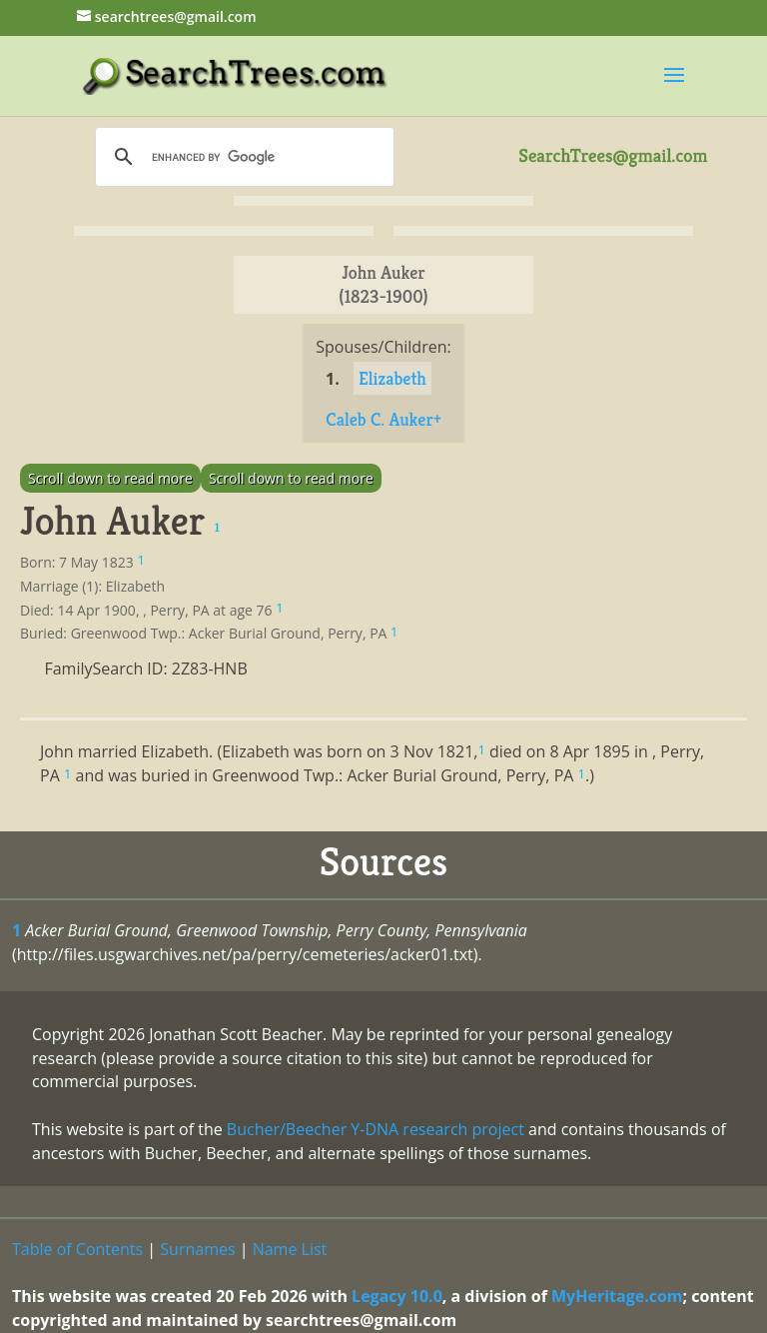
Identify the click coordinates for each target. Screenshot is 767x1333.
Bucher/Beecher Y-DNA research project (375, 1129)
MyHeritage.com (617, 1296)
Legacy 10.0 (397, 1296)
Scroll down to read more (110, 478)
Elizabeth (392, 378)
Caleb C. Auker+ (383, 419)
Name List (290, 1249)
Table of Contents (77, 1249)
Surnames (197, 1249)
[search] (242, 157)
